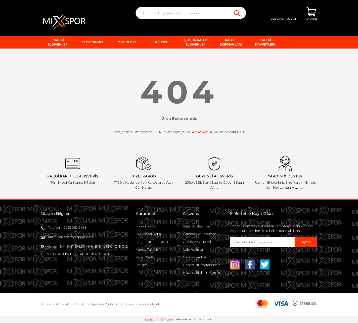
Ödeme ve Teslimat (199, 234)
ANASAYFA (201, 132)
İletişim (141, 265)
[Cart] (311, 14)
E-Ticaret (167, 319)
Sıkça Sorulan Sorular (153, 241)
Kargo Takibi (146, 249)
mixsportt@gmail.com (76, 237)
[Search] (190, 13)
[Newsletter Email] (262, 242)
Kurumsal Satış (148, 234)
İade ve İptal (193, 249)
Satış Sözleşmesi (197, 226)
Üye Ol (291, 18)
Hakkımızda (145, 226)
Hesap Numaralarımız (201, 265)
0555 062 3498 (75, 227)
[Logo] (64, 19)
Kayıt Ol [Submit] (305, 242)
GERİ (158, 132)
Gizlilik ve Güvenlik (198, 241)
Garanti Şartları (195, 257)
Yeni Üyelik (144, 257)
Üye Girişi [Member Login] (277, 18)
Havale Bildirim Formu (202, 272)
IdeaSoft (151, 319)
